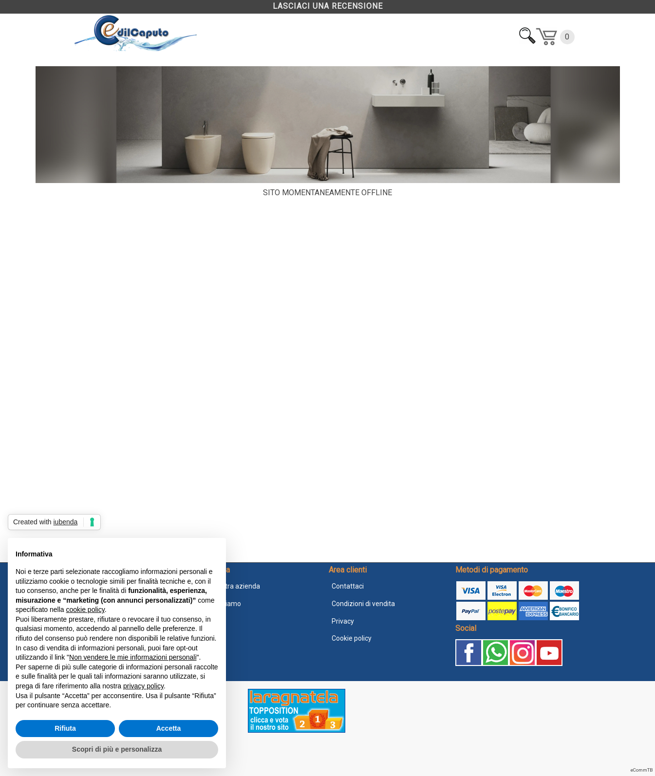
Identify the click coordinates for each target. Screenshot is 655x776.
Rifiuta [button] (65, 728)
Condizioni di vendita (363, 604)
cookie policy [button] (85, 609)
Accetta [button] (168, 728)
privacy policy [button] (143, 686)
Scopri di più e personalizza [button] (117, 749)
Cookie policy (352, 638)
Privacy (343, 621)
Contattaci (348, 586)
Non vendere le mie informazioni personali (132, 657)
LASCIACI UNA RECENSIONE (328, 6)
